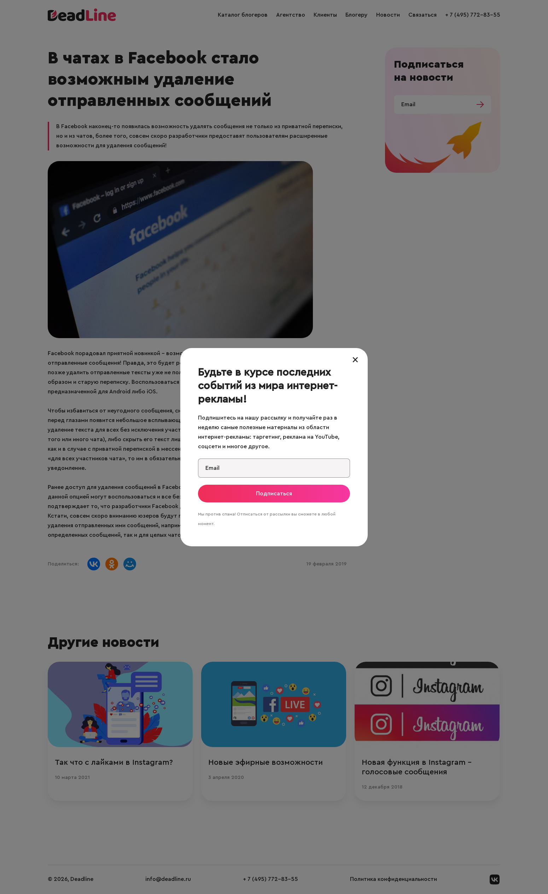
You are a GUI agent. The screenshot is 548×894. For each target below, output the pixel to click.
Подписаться (274, 493)
